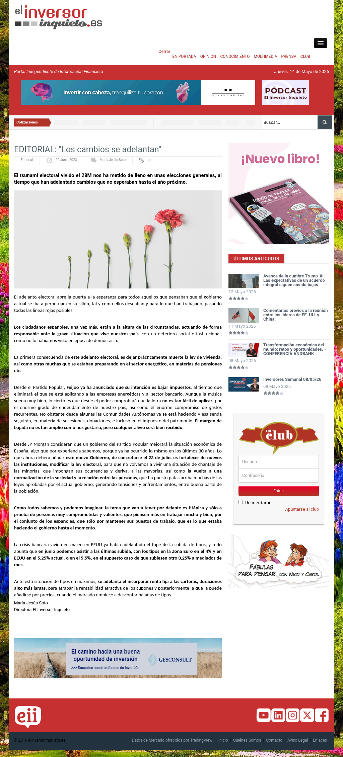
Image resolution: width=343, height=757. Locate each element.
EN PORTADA (184, 56)
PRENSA (288, 56)
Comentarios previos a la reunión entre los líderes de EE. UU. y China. (295, 315)
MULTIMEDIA (265, 56)
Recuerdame (254, 502)
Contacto (274, 740)
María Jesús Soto (113, 160)
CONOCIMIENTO (235, 56)
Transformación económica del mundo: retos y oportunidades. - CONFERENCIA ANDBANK (294, 349)
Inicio (223, 740)
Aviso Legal (297, 740)
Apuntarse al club (302, 509)
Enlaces (320, 740)
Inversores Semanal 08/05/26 (292, 379)
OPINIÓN (208, 56)
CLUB (305, 56)
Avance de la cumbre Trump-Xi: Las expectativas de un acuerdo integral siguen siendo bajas (294, 280)
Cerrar (164, 51)
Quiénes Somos (247, 740)
